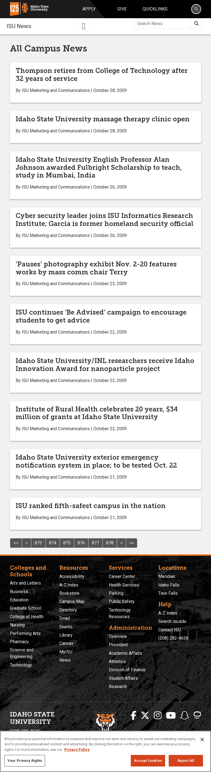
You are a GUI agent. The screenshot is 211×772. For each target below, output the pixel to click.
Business (19, 591)
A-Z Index (68, 585)
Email (64, 618)
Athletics (117, 661)
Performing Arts (25, 633)
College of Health (26, 616)
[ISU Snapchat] (184, 715)
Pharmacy (19, 641)
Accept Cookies (148, 761)
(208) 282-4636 (173, 638)
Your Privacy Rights (24, 761)
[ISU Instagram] (158, 715)
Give (122, 9)
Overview (118, 636)
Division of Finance (127, 669)
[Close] (202, 739)
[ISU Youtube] (171, 715)
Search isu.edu (172, 621)
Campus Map (72, 601)
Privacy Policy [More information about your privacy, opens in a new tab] (77, 750)
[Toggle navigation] (84, 26)
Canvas (66, 643)
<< (15, 542)
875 (67, 542)
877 (95, 542)
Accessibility (71, 576)
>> (131, 542)
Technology (21, 665)
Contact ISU (169, 629)
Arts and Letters (25, 583)
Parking (116, 593)
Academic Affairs (125, 653)
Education (19, 599)
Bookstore (69, 593)
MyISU (65, 651)
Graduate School (25, 608)
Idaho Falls (168, 585)
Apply (89, 9)
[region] (105, 751)
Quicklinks (155, 9)
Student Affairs (123, 678)
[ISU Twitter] (145, 715)
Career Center (122, 576)
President (118, 644)
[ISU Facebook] (133, 715)
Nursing (17, 625)
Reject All (185, 761)
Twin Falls (168, 593)
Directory (68, 610)
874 (52, 542)
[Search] (196, 9)
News (65, 660)
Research (118, 686)
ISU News (19, 26)
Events (66, 626)
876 (81, 542)
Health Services (124, 585)
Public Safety (122, 601)
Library (66, 635)
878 (109, 542)
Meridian (166, 576)
